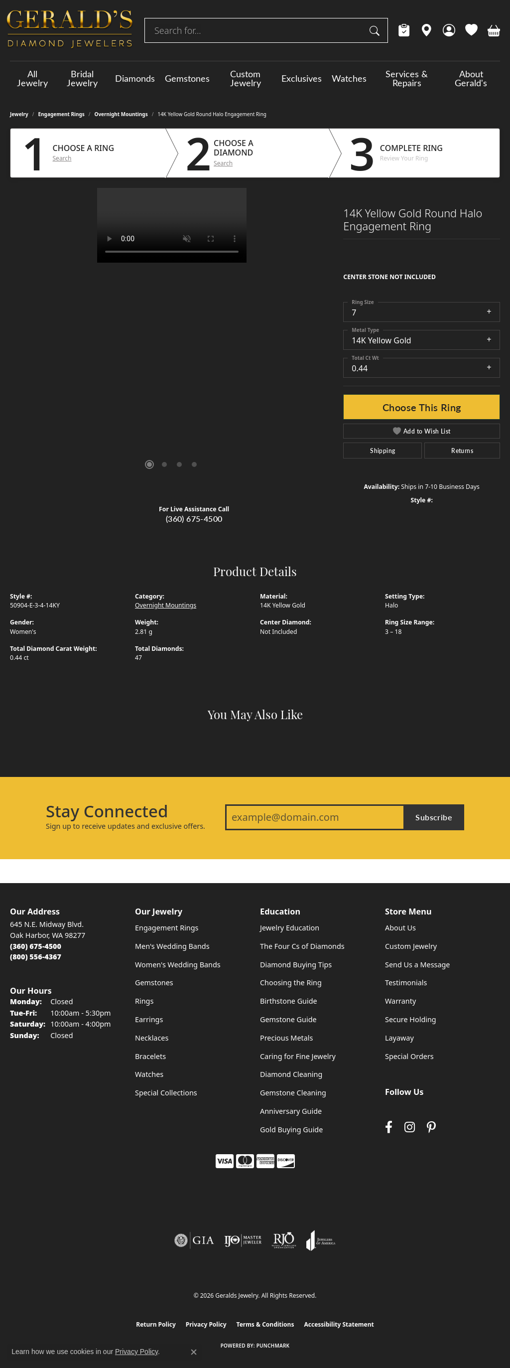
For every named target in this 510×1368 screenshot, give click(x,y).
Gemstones (187, 78)
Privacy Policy (206, 1324)
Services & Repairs (406, 78)
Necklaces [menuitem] (151, 1038)
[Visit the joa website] (320, 1240)
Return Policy (156, 1324)
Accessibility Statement (339, 1324)
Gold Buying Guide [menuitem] (291, 1129)
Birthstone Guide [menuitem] (288, 1001)
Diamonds (135, 78)
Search (62, 158)
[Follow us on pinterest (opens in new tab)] (431, 1127)
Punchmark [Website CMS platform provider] (273, 1345)
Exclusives (301, 78)
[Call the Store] (35, 946)
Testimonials (406, 982)
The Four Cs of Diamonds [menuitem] (302, 946)
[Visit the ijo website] (242, 1240)
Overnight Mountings (121, 114)
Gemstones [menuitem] (154, 982)
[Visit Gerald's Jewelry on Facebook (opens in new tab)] (388, 1127)
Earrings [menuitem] (149, 1019)
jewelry (19, 114)
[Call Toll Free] (35, 956)
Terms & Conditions (265, 1324)
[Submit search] (376, 30)
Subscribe (433, 817)
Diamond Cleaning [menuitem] (291, 1074)
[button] (449, 30)
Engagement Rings (61, 114)
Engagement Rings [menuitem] (167, 927)
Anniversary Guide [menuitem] (291, 1111)
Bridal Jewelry (82, 78)
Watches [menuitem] (149, 1074)
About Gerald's (471, 78)
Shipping (382, 451)
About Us (400, 927)
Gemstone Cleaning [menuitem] (293, 1092)
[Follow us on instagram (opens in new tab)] (409, 1127)
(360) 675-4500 (194, 518)
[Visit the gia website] (194, 1240)
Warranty (400, 1001)
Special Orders (409, 1056)
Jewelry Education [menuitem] (289, 927)
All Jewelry (32, 78)
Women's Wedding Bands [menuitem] (178, 964)
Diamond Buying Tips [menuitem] (296, 964)
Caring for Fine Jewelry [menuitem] (298, 1056)
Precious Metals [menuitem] (286, 1038)
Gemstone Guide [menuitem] (288, 1019)
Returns (462, 451)
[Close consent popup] (194, 1352)
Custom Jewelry (245, 78)
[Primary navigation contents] (255, 78)
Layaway (399, 1038)
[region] (171, 337)
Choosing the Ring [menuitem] (291, 982)
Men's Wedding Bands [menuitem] (172, 946)
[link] (404, 30)
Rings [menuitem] (144, 1001)
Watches (349, 78)
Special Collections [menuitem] (166, 1092)
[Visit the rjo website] (283, 1240)
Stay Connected (107, 811)
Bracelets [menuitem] (150, 1056)
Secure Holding (410, 1019)
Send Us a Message (417, 964)
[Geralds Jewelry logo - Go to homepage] (69, 30)
